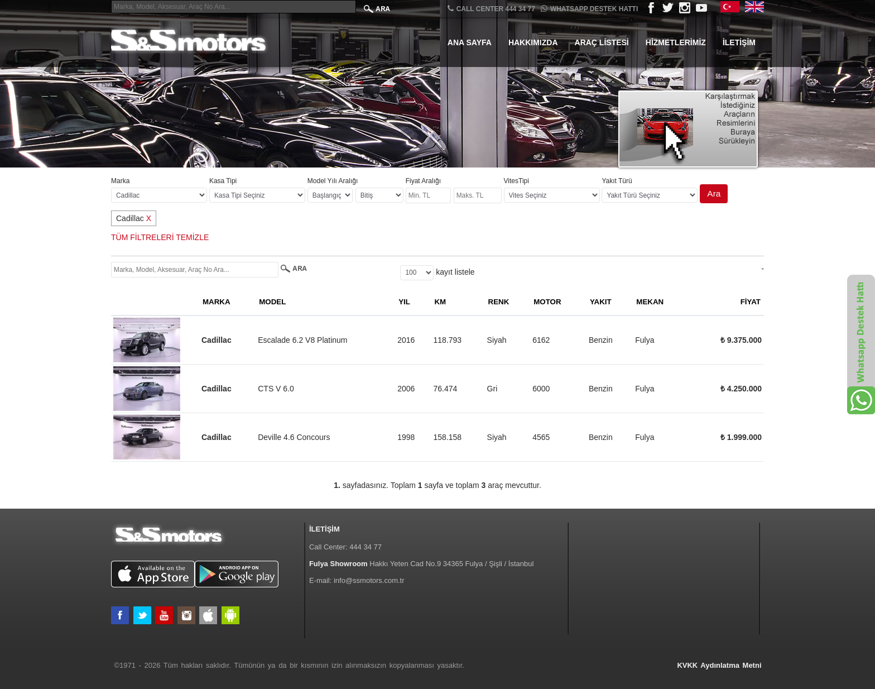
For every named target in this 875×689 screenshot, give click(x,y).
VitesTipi (516, 181)
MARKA (216, 302)
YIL (404, 302)
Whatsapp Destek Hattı (589, 8)
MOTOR (547, 302)
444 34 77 (365, 547)
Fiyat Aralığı (423, 181)
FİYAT (751, 302)
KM (440, 302)
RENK (498, 302)
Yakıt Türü (617, 181)
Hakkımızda (533, 42)
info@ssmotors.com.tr (369, 580)
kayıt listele (455, 271)
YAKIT (601, 302)
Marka (120, 181)
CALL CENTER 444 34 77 (491, 8)
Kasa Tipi (223, 181)
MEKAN (650, 302)
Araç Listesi (602, 42)
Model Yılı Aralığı (332, 181)
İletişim (739, 42)
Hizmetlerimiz (676, 42)
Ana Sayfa (470, 42)
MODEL (272, 302)
